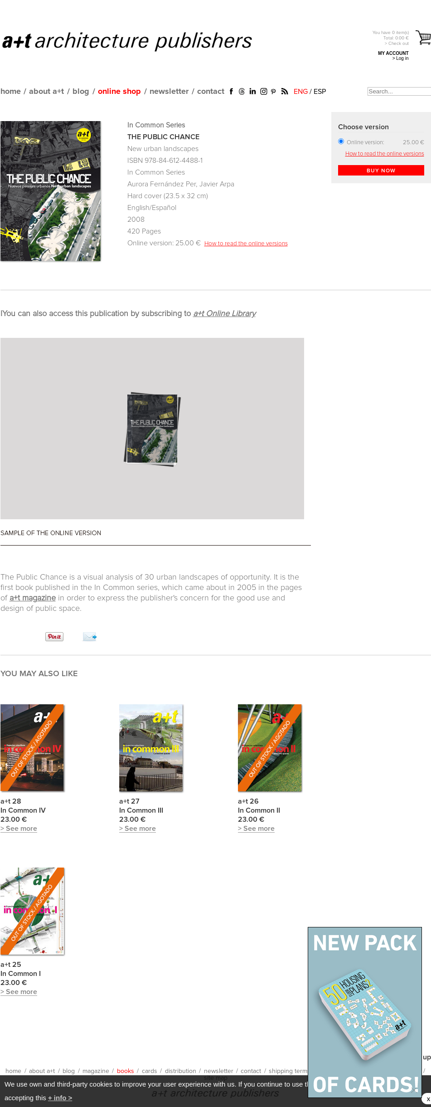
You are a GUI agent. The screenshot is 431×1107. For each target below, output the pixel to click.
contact (210, 92)
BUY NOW (381, 171)
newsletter (169, 92)
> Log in (400, 58)
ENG (301, 91)
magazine (95, 1071)
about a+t (46, 92)
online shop (119, 92)
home (10, 92)
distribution (180, 1071)
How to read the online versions (246, 243)
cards (149, 1071)
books (125, 1071)
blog (81, 92)
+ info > (60, 1098)
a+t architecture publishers (138, 41)
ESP (320, 91)
